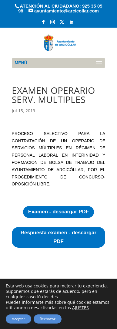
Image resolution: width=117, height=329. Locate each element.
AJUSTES (80, 307)
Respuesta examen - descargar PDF (58, 237)
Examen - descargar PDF (58, 212)
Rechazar (47, 318)
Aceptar (18, 318)
